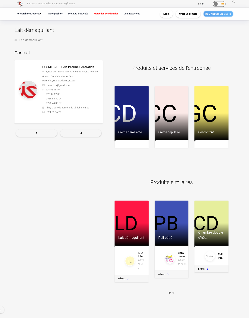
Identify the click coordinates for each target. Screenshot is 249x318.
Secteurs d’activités (78, 13)
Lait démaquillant (31, 40)
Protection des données (105, 13)
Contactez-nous (132, 13)
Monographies (55, 13)
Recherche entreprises (28, 13)
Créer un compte (188, 13)
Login (166, 13)
